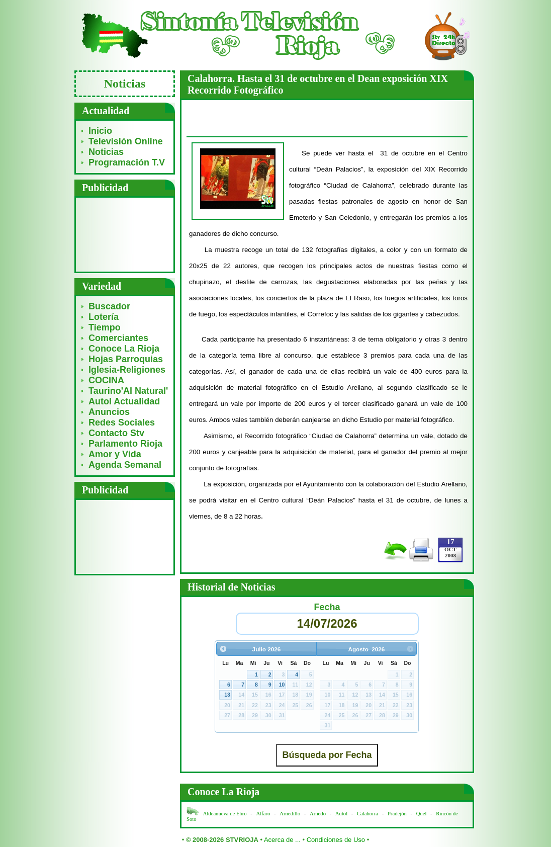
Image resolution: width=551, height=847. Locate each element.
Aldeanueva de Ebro (225, 813)
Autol (342, 813)
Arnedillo (290, 813)
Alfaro (263, 813)
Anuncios (109, 412)
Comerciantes (118, 338)
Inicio (100, 131)
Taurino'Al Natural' (128, 391)
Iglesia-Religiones (126, 370)
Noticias (106, 152)
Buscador (109, 306)
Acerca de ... (282, 839)
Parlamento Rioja (125, 444)
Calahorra (367, 813)
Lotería (103, 317)
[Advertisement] (125, 234)
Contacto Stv (116, 433)
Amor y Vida (114, 454)
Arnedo (318, 813)
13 (227, 695)
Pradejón (397, 813)
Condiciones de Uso (336, 839)
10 (282, 685)
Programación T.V (126, 162)
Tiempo (104, 327)
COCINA (106, 380)
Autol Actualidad (124, 401)
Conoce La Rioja (123, 349)
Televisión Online (125, 141)
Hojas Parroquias (125, 359)
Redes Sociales (121, 422)
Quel (421, 813)
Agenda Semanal (124, 465)
